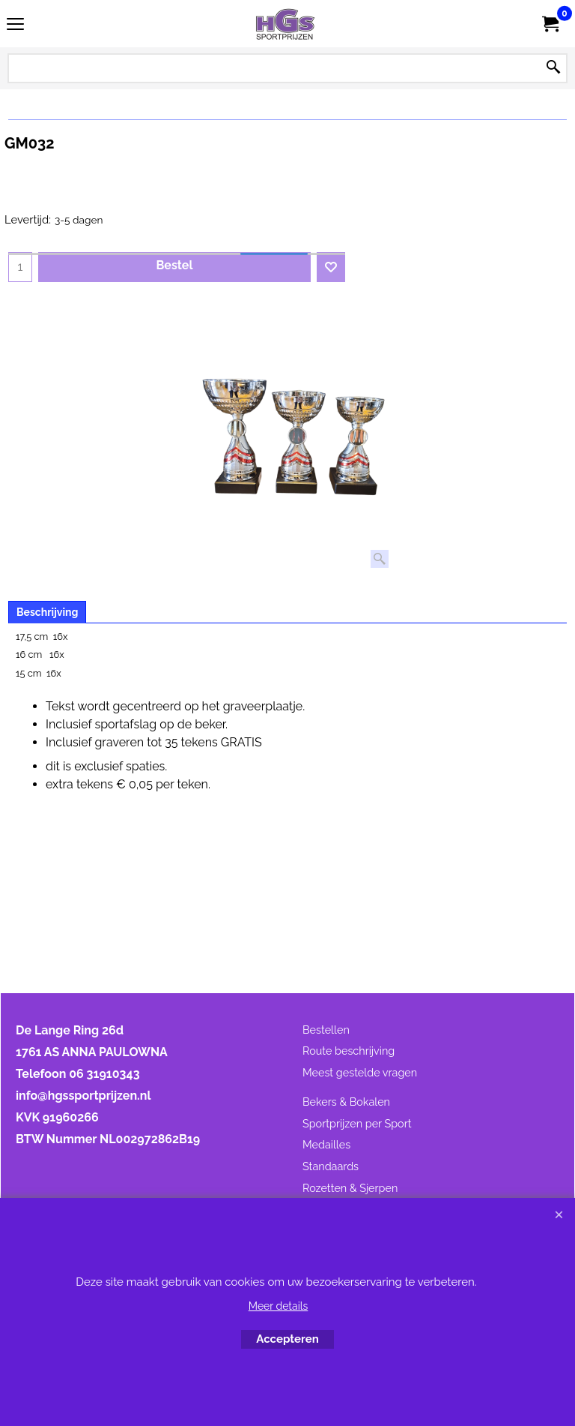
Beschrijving (47, 612)
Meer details (278, 1306)
